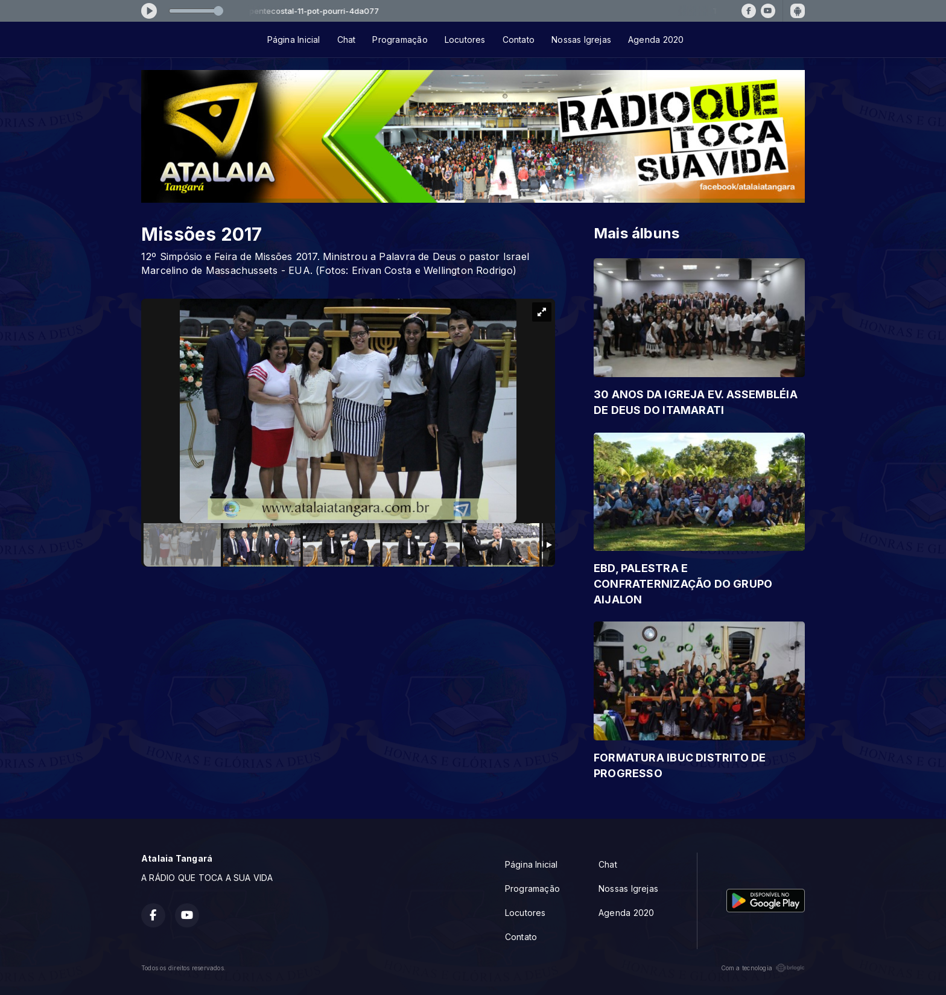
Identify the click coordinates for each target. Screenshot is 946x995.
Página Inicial (293, 39)
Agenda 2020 (656, 39)
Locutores (465, 39)
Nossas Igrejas (581, 39)
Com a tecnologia (763, 968)
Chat (346, 39)
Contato (519, 39)
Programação (399, 39)
